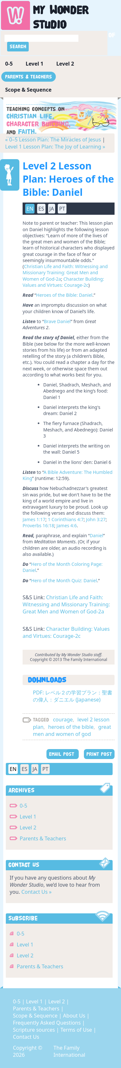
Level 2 (65, 63)
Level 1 (34, 63)
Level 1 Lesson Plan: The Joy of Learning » (55, 146)
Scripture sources (34, 1029)
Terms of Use (76, 1029)
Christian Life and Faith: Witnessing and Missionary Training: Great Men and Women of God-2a (65, 272)
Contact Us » (36, 891)
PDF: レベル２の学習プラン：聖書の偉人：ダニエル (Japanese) (72, 696)
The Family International (69, 1051)
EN (29, 208)
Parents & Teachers (28, 76)
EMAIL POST (62, 754)
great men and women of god (72, 730)
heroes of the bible (71, 726)
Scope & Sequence (28, 89)
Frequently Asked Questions (47, 1022)
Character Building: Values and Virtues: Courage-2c (63, 282)
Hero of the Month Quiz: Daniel (64, 580)
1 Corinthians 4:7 (66, 519)
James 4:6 (66, 525)
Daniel (96, 535)
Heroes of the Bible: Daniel (64, 295)
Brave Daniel (57, 321)
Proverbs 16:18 (38, 525)
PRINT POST (99, 754)
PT (62, 208)
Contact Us (26, 1036)
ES (41, 208)
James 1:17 (34, 519)
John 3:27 (96, 519)
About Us (74, 1015)
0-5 (9, 63)
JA (51, 208)
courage (63, 719)
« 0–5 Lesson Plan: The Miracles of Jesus (53, 139)
